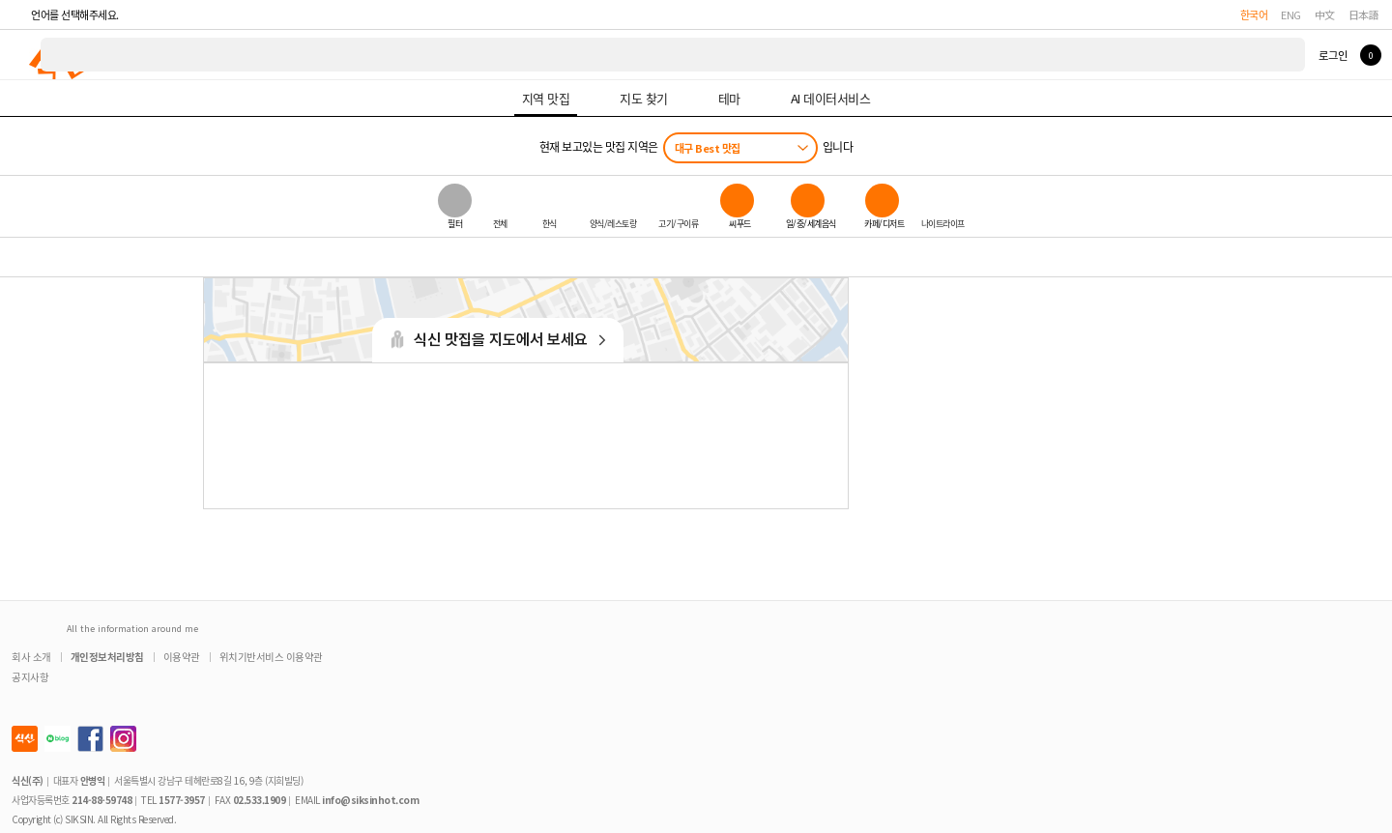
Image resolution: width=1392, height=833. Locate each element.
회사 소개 (31, 656)
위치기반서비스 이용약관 (271, 656)
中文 (1325, 14)
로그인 (1333, 55)
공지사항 (30, 677)
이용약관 (181, 656)
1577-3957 (182, 799)
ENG (1291, 14)
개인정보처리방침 (107, 656)
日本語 (1363, 14)
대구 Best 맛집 (707, 148)
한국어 (1254, 14)
